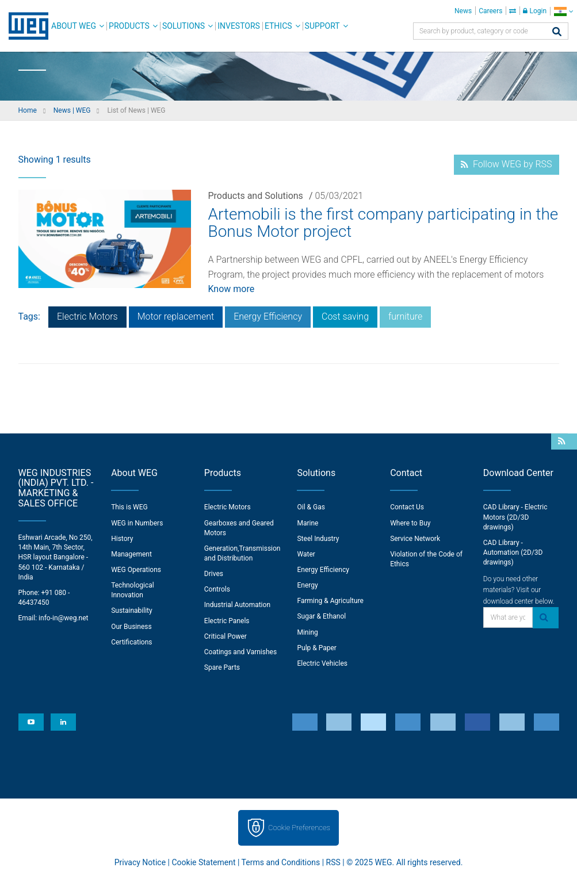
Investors (238, 25)
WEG (24, 26)
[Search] (556, 32)
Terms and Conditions (281, 862)
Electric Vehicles (322, 663)
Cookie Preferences (299, 827)
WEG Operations (136, 570)
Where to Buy (410, 523)
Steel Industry (318, 539)
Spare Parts (222, 667)
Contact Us (407, 507)
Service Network (415, 539)
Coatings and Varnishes (240, 652)
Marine (307, 523)
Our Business (131, 627)
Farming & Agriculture (330, 601)
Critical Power (225, 636)
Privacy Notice (140, 862)
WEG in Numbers (137, 523)
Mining (307, 632)
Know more (231, 288)
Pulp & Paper (316, 648)
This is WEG (129, 507)
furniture (405, 316)
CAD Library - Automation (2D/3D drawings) (513, 552)
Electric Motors (87, 316)
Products (129, 25)
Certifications (131, 642)
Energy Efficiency (268, 316)
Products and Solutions (255, 195)
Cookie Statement (203, 862)
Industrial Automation (237, 605)
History (122, 539)
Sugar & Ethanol (321, 616)
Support (322, 25)
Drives (213, 574)
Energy (307, 585)
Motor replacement (176, 316)
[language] (563, 11)
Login (535, 11)
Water (306, 554)
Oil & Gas (310, 507)
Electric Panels (227, 621)
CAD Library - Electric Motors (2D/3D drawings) (515, 517)
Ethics (278, 25)
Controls (217, 589)
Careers (490, 11)
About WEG (73, 25)
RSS (333, 862)
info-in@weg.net (63, 618)
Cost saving (345, 316)
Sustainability (131, 611)
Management (131, 554)
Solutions (183, 25)
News (463, 11)
